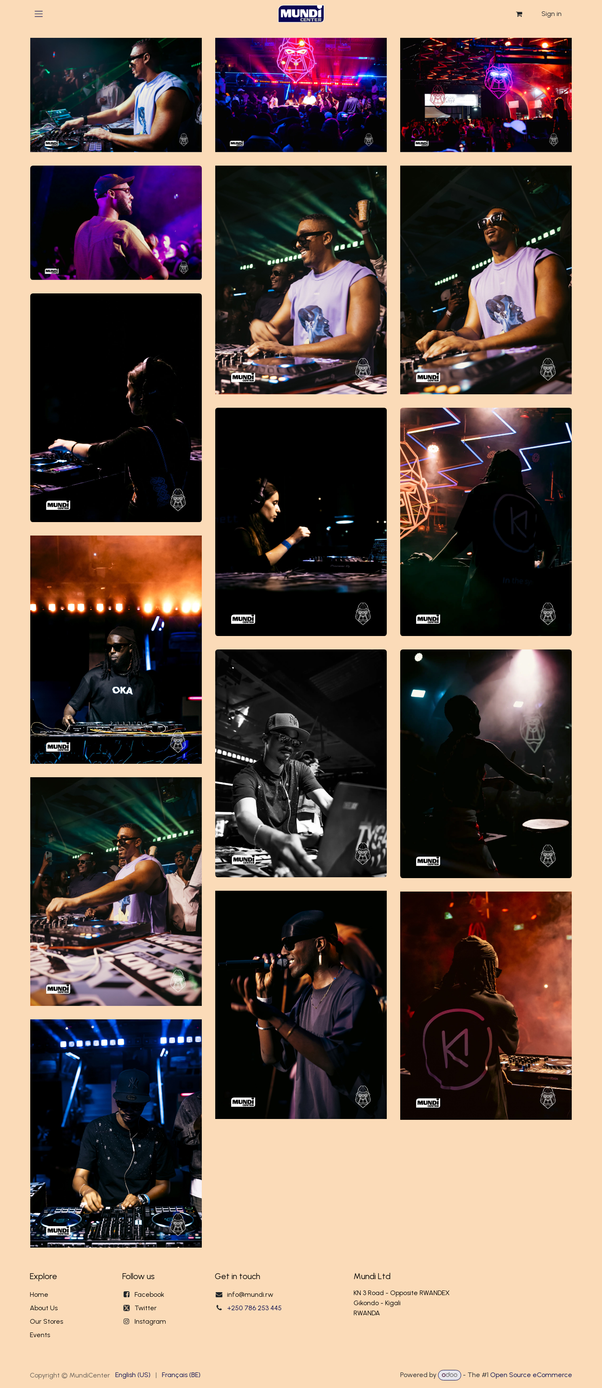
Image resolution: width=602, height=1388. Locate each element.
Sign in (551, 14)
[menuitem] (132, 1375)
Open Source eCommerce (531, 1375)
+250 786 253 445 (254, 1308)
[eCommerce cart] (519, 14)
